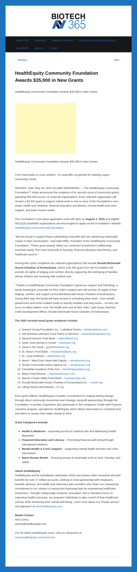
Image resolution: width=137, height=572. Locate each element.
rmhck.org (97, 382)
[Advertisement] (45, 128)
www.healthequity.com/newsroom (35, 537)
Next (118, 60)
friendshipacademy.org (76, 369)
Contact (53, 48)
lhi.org (60, 386)
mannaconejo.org (74, 378)
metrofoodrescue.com (62, 373)
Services (38, 48)
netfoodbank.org (68, 338)
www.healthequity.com (48, 506)
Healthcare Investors (62, 40)
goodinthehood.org (57, 347)
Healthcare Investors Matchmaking (97, 40)
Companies (40, 40)
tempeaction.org (80, 364)
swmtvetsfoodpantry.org (95, 333)
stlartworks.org (56, 355)
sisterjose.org (67, 342)
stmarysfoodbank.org (63, 351)
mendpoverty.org (80, 360)
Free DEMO (22, 48)
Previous (21, 60)
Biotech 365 (22, 40)
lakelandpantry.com (95, 329)
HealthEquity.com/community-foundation (39, 227)
